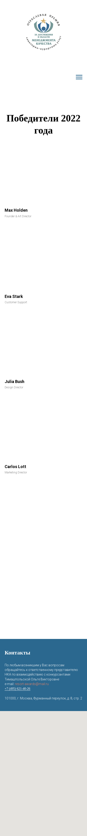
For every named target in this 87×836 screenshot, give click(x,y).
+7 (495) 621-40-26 (17, 688)
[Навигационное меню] (79, 77)
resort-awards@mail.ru (32, 684)
